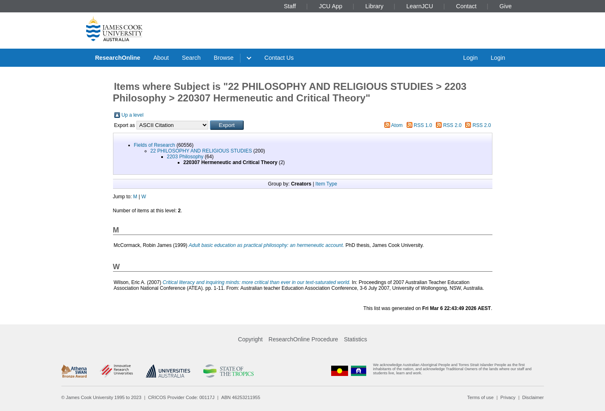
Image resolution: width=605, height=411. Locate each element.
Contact (466, 6)
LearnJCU (419, 6)
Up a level (133, 115)
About (161, 57)
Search (191, 57)
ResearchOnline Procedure (303, 339)
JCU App (330, 6)
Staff (290, 6)
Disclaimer (533, 397)
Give (505, 6)
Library (374, 6)
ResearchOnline (117, 57)
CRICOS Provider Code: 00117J (181, 397)
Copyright (250, 339)
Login (470, 57)
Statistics (355, 339)
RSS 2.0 (452, 125)
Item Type (326, 184)
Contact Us (279, 57)
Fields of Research (154, 145)
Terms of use (480, 397)
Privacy (508, 397)
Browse (223, 57)
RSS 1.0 (423, 125)
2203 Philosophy (185, 157)
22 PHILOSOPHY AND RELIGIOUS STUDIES (201, 151)
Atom (397, 125)
